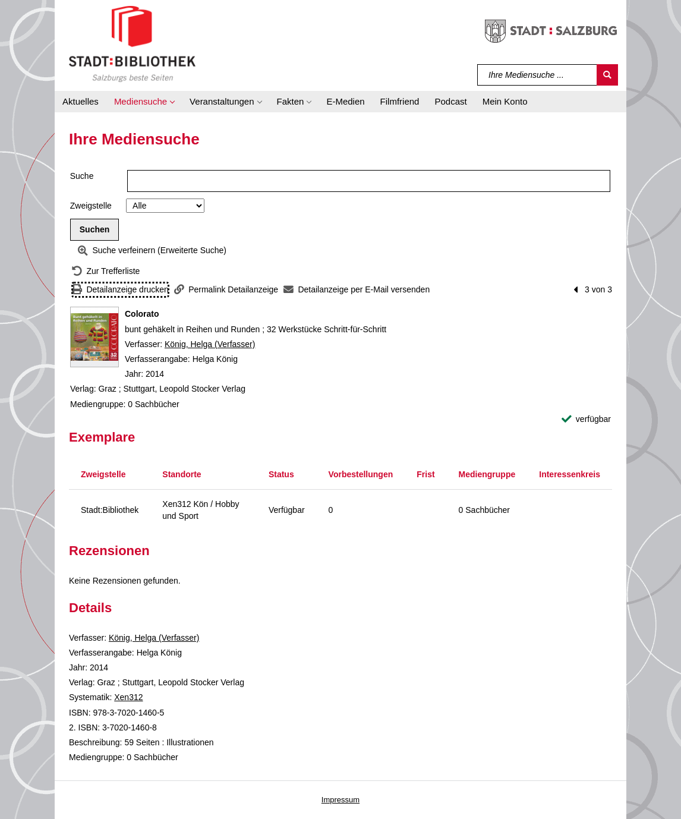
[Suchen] (607, 75)
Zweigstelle (91, 205)
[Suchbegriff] (537, 75)
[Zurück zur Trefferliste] (106, 271)
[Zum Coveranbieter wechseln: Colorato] (94, 337)
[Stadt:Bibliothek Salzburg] (132, 43)
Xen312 (128, 697)
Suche (82, 176)
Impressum (340, 799)
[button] (144, 101)
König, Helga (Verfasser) (210, 344)
